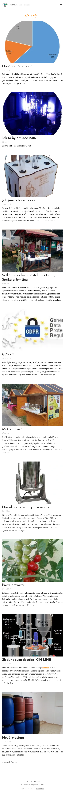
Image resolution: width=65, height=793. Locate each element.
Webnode (40, 789)
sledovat (45, 668)
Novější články (10, 762)
